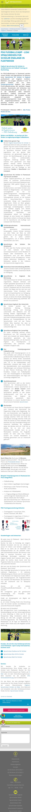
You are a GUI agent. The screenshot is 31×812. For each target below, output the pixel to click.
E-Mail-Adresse (5, 726)
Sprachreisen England (15, 795)
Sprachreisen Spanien (15, 805)
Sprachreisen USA (15, 803)
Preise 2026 (15, 35)
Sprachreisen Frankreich (15, 808)
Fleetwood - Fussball (5, 34)
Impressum (15, 762)
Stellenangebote (15, 764)
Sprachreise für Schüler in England (17, 77)
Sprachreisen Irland (15, 800)
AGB (15, 756)
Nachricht (4, 732)
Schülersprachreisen (15, 29)
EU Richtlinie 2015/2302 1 (15, 770)
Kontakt (15, 767)
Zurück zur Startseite (6, 696)
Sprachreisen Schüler (16, 691)
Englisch (24, 29)
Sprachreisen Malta (15, 797)
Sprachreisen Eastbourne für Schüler (15, 651)
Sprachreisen (4, 29)
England (3, 30)
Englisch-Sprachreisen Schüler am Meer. (15, 686)
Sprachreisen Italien (15, 811)
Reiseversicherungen (15, 775)
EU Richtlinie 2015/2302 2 (15, 772)
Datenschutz (15, 759)
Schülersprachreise (7, 84)
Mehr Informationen (13, 26)
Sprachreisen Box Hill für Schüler (14, 654)
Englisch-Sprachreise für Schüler (19, 143)
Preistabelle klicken (14, 462)
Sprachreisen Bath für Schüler (13, 657)
